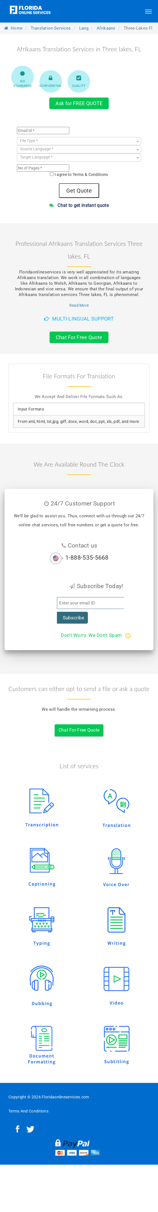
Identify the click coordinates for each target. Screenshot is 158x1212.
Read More (79, 305)
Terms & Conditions (90, 174)
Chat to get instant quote (79, 205)
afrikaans (106, 28)
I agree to (81, 174)
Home (13, 28)
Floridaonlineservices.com (65, 1097)
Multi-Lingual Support (79, 319)
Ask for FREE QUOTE (79, 103)
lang (83, 28)
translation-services (51, 28)
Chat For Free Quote (79, 337)
